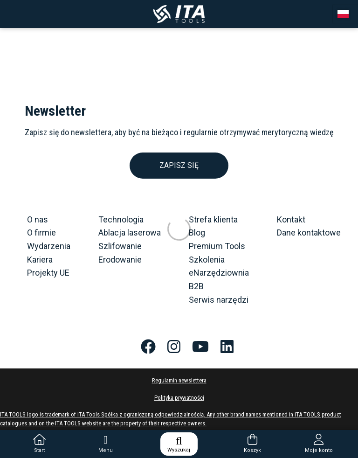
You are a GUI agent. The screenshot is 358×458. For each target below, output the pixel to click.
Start (39, 443)
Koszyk (252, 443)
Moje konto (319, 443)
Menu (105, 443)
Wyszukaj (178, 444)
